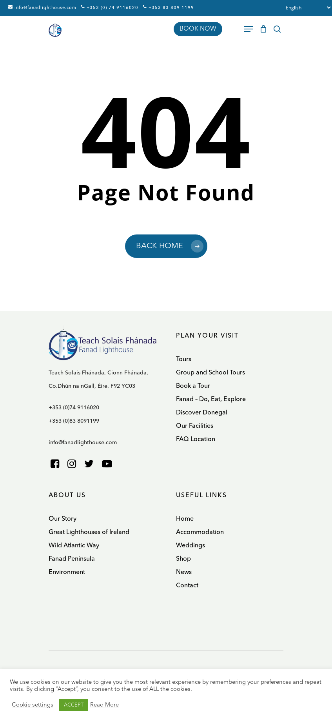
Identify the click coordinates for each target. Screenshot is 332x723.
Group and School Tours (210, 373)
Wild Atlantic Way (74, 546)
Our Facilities (194, 426)
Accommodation (200, 532)
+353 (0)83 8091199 (74, 421)
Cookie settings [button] (32, 705)
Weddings (190, 546)
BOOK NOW (198, 29)
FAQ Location (195, 439)
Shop (183, 559)
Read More (104, 705)
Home (185, 519)
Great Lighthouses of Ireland (89, 532)
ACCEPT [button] (73, 705)
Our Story (62, 519)
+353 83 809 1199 (168, 7)
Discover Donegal (201, 413)
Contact (187, 586)
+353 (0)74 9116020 (74, 408)
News (184, 572)
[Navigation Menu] (248, 29)
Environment (67, 572)
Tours (183, 359)
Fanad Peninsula (72, 559)
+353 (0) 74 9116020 (109, 7)
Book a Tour (193, 386)
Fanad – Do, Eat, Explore (211, 399)
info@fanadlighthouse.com (42, 7)
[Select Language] (306, 7)
